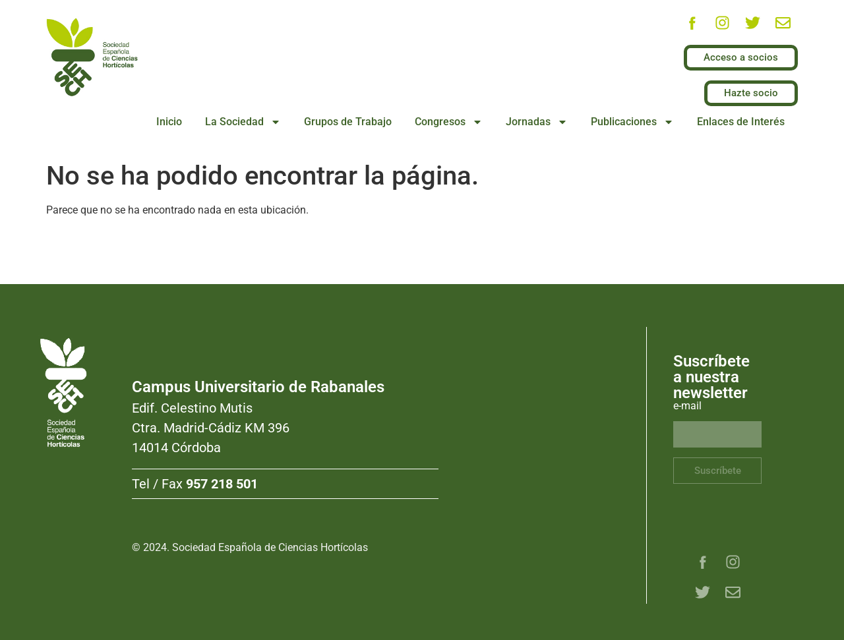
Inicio (169, 121)
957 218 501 (222, 484)
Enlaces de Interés (741, 121)
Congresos (449, 122)
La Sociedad (243, 122)
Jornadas (537, 122)
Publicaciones (632, 122)
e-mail (687, 406)
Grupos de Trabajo (348, 121)
